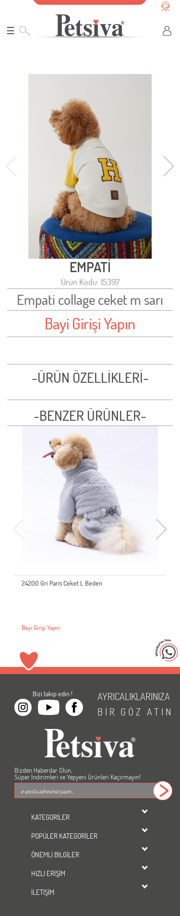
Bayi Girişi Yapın (90, 323)
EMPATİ (90, 267)
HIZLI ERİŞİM (48, 873)
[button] (168, 166)
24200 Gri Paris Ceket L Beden (62, 583)
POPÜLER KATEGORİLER (64, 836)
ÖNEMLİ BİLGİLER (55, 854)
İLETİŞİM (42, 892)
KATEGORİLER (50, 817)
